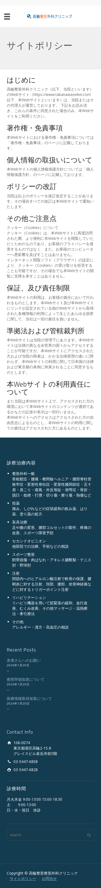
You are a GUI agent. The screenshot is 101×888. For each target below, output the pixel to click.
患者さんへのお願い (24, 660)
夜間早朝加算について (25, 679)
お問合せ (49, 878)
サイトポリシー (23, 878)
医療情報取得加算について (29, 698)
